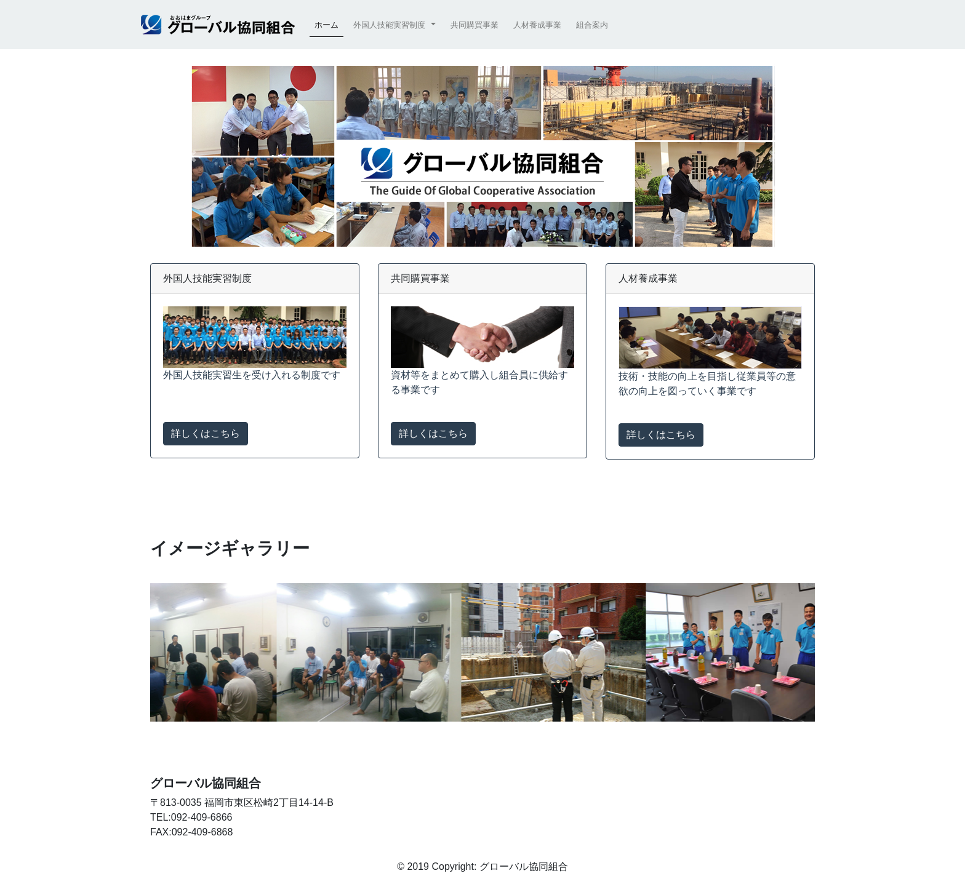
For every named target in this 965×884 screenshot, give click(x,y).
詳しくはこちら (205, 433)
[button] (394, 24)
